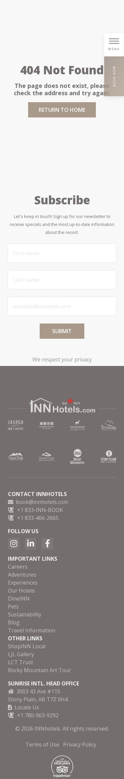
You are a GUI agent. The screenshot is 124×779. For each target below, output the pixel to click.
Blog (14, 622)
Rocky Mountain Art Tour (39, 670)
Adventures (22, 574)
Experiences (23, 582)
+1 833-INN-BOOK (40, 510)
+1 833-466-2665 (38, 518)
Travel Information (31, 630)
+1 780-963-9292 (38, 715)
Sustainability (24, 614)
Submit (62, 331)
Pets (13, 606)
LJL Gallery (21, 654)
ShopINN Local (26, 646)
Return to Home (62, 109)
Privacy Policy (79, 744)
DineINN (19, 598)
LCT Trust (20, 662)
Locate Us (27, 707)
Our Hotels (21, 590)
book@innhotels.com (42, 502)
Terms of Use (42, 744)
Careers (17, 566)
